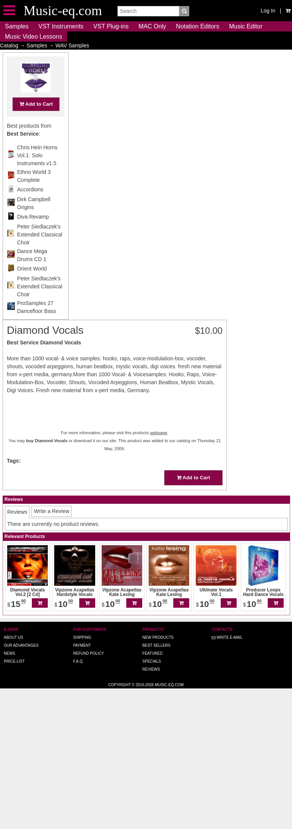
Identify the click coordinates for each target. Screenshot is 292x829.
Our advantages (21, 645)
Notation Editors (197, 26)
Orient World (32, 283)
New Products (158, 637)
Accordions (30, 204)
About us (13, 637)
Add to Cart (36, 119)
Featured (153, 653)
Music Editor (245, 26)
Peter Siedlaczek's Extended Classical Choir (39, 249)
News (9, 653)
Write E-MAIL (227, 637)
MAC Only (152, 26)
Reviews (151, 669)
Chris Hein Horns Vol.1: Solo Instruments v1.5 (37, 170)
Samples (16, 26)
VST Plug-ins (111, 26)
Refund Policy (88, 653)
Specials (152, 661)
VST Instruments (60, 26)
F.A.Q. (78, 661)
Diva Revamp (33, 231)
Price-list (14, 661)
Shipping (82, 637)
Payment (82, 645)
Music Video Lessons (33, 36)
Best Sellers (157, 645)
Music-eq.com (169, 685)
